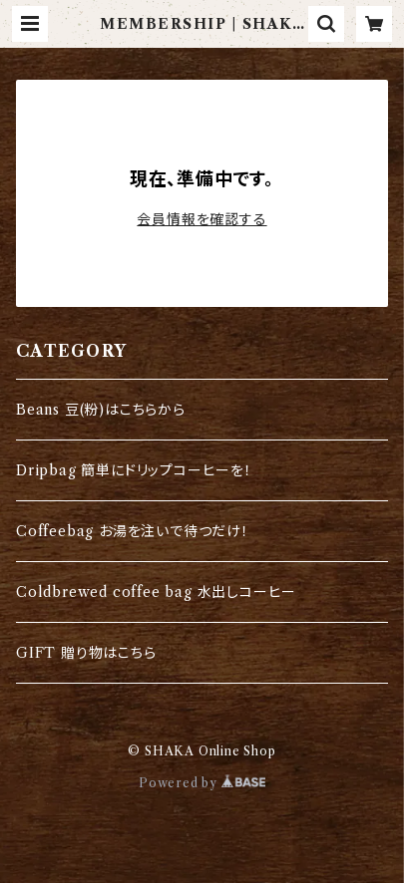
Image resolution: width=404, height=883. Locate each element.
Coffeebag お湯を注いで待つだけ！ (132, 531)
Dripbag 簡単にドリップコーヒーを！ (134, 470)
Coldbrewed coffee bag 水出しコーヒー (156, 592)
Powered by (202, 782)
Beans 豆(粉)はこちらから (101, 410)
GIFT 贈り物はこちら (86, 653)
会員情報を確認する (201, 219)
